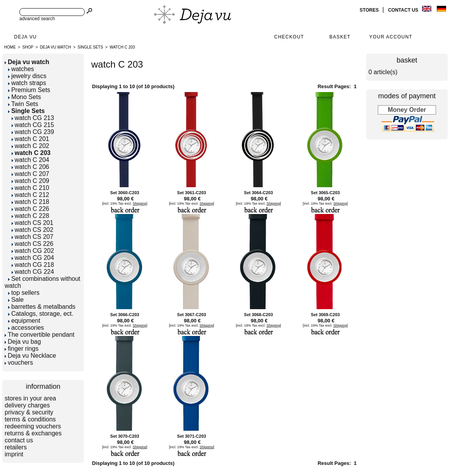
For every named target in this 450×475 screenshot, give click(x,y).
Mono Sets (24, 97)
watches (21, 69)
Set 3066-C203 (124, 314)
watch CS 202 (33, 229)
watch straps (27, 83)
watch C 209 (30, 180)
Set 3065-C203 (325, 192)
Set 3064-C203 (258, 192)
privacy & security (29, 412)
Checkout (289, 37)
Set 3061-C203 (191, 192)
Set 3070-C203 (124, 436)
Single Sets (90, 47)
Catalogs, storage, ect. (40, 313)
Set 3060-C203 (124, 192)
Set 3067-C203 (191, 314)
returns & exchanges (33, 433)
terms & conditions (30, 419)
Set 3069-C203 (325, 314)
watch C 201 (30, 139)
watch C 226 (30, 208)
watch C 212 (30, 194)
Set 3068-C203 (258, 314)
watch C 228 (30, 215)
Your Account (390, 37)
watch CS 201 (33, 222)
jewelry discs (27, 76)
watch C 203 (122, 47)
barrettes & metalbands (41, 306)
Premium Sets (29, 90)
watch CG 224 (33, 271)
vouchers (19, 362)
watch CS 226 (33, 243)
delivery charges (27, 405)
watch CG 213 (33, 118)
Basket (340, 37)
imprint (14, 454)
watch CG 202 (33, 250)
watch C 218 (30, 201)
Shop (28, 47)
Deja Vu (25, 37)
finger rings (21, 348)
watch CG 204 (33, 257)
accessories (26, 327)
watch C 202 (30, 146)
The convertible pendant (40, 334)
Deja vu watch (55, 47)
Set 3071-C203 (191, 436)
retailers (16, 447)
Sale (16, 299)
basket (406, 60)
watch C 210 (30, 187)
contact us (403, 10)
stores (370, 10)
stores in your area (30, 398)
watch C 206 (30, 167)
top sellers (24, 292)
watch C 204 (30, 160)
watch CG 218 (33, 264)
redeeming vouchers (33, 426)
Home (10, 47)
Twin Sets (23, 104)
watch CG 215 (33, 125)
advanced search (37, 18)
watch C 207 (30, 174)
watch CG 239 (33, 132)
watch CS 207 (33, 236)
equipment (24, 320)
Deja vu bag (23, 341)
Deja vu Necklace (30, 355)
